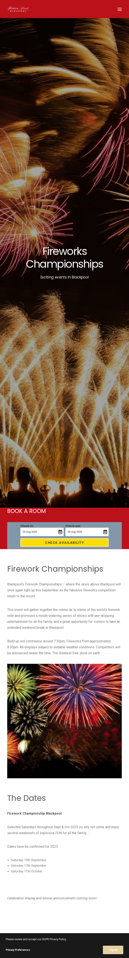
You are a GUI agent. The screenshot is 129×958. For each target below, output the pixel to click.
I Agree (113, 949)
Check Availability (64, 116)
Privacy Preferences (18, 949)
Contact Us (85, 699)
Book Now (41, 699)
